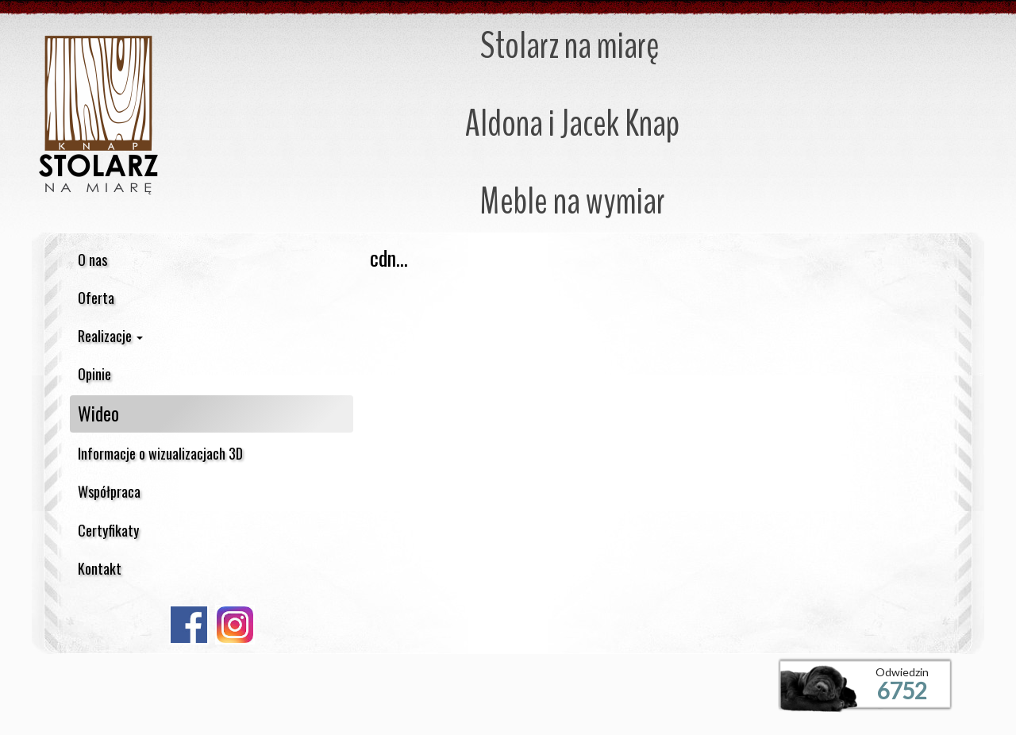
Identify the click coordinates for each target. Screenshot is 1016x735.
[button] (211, 335)
